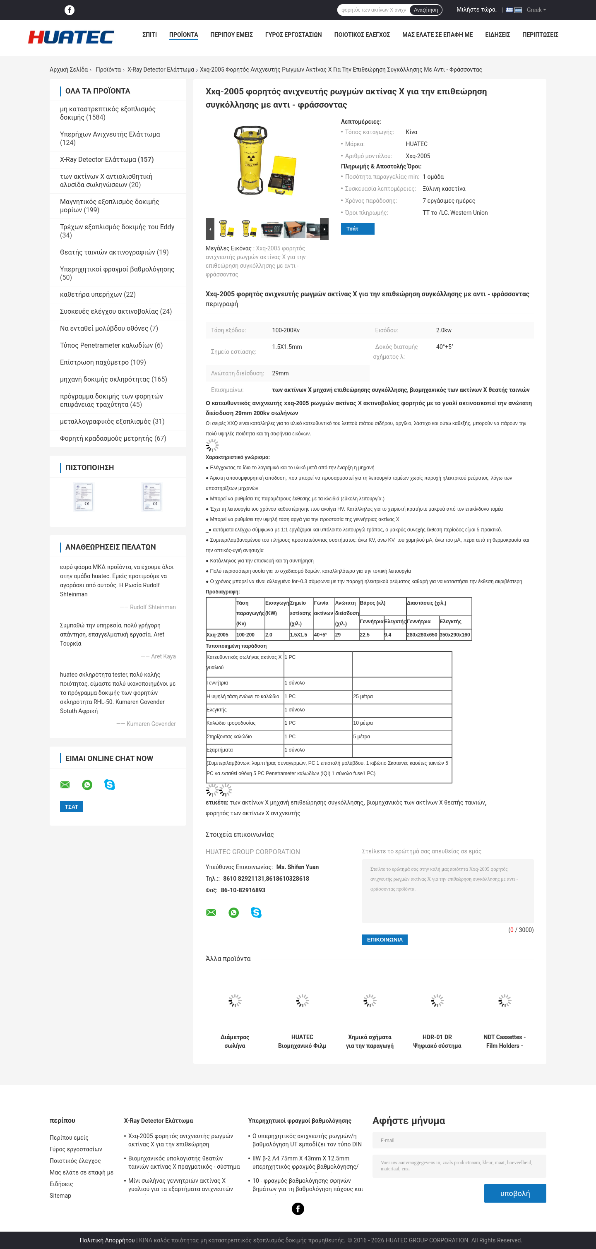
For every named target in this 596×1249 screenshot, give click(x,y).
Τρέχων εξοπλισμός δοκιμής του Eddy (117, 227)
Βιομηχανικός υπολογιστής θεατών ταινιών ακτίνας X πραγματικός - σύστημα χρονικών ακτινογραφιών (184, 1163)
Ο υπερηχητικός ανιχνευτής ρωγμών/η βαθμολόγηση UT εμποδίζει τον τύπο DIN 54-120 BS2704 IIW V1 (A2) (307, 1141)
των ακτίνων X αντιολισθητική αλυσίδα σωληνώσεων (106, 181)
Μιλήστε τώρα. (477, 9)
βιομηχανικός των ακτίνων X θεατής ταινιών (425, 802)
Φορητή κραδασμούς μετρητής (106, 438)
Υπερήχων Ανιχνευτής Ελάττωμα (110, 134)
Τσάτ (352, 229)
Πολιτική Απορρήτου (107, 1240)
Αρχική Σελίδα (69, 69)
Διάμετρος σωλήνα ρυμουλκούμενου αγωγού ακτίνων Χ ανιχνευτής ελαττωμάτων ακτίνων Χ (235, 1042)
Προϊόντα (183, 34)
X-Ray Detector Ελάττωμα (160, 69)
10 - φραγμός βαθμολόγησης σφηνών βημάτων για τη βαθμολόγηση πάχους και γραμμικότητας (307, 1186)
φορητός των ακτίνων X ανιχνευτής (253, 813)
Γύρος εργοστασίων (293, 34)
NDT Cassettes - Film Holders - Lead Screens (504, 1042)
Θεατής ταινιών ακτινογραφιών (107, 252)
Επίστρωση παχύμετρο (94, 362)
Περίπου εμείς (232, 34)
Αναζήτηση (426, 10)
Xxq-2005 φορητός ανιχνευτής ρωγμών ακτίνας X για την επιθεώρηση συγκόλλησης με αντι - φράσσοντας (180, 1141)
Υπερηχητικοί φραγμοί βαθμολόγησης (117, 269)
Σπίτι (149, 34)
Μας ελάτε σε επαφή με (437, 34)
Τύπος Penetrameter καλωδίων (106, 345)
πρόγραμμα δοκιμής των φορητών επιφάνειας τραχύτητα (111, 400)
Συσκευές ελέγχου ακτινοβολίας (109, 311)
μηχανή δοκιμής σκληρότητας (105, 379)
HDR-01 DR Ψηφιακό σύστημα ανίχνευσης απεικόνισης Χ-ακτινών (437, 1042)
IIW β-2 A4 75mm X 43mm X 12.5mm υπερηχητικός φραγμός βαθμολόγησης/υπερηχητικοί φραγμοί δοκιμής (305, 1163)
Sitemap (60, 1195)
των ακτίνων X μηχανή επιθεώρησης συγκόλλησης (296, 802)
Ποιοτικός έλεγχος (362, 34)
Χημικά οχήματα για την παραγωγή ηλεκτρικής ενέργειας (370, 1042)
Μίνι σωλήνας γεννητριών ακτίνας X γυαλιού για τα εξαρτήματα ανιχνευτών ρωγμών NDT (180, 1186)
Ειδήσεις (497, 34)
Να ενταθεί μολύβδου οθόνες (104, 328)
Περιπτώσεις (540, 34)
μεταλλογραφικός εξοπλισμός (105, 421)
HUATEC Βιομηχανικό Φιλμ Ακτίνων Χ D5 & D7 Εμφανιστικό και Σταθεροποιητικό (302, 1042)
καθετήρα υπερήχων (91, 294)
